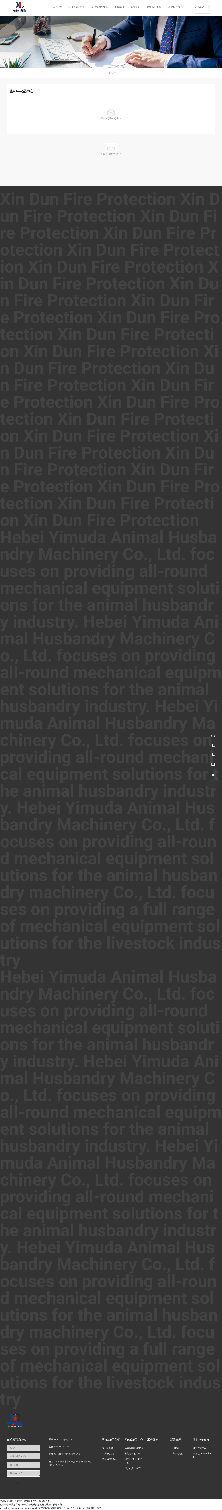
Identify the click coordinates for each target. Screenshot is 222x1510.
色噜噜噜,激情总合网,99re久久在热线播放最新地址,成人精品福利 (31, 1504)
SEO (112, 1495)
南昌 (106, 1495)
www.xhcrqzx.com (9, 1508)
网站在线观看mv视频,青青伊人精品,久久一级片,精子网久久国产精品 (68, 1508)
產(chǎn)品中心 (111, 42)
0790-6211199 (62, 1447)
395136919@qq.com (63, 1439)
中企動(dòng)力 (96, 1495)
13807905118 (62, 1454)
